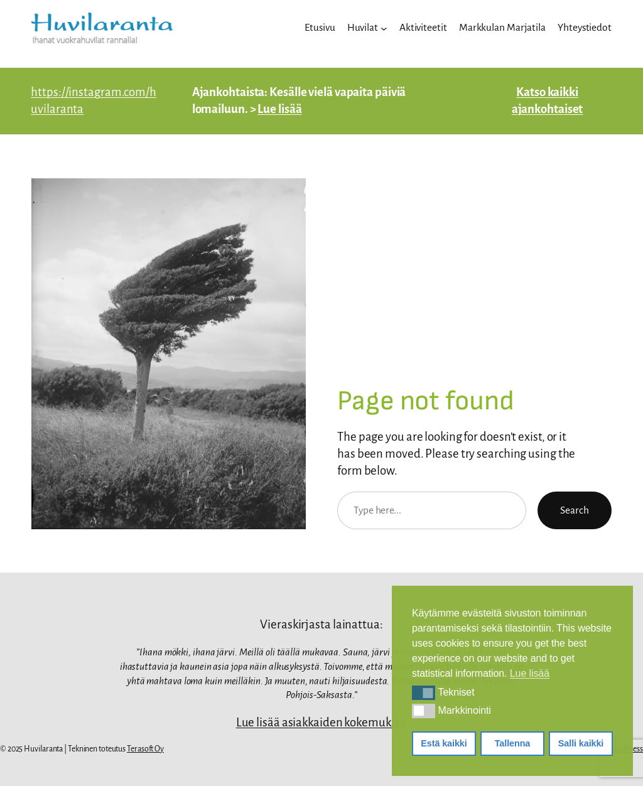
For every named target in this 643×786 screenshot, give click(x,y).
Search (574, 510)
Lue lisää (279, 109)
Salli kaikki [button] (580, 743)
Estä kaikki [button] (444, 743)
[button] (423, 692)
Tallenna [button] (513, 743)
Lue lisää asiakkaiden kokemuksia (322, 722)
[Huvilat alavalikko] (384, 27)
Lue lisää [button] (529, 673)
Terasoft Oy (145, 749)
